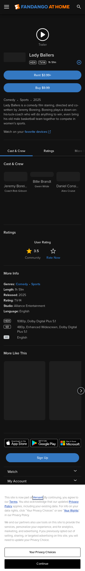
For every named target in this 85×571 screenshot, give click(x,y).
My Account (17, 481)
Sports (35, 284)
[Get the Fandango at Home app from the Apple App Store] (16, 444)
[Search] (79, 6)
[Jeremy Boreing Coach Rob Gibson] (16, 195)
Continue (42, 564)
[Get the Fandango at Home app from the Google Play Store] (44, 444)
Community (33, 258)
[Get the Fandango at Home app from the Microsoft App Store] (70, 444)
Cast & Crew (16, 151)
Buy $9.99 (42, 88)
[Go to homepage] (42, 6)
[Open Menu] (6, 7)
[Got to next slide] (81, 390)
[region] (42, 528)
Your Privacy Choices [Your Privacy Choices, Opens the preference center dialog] (42, 552)
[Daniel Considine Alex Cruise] (68, 195)
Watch (12, 471)
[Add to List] (79, 62)
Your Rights (71, 510)
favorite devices (38, 132)
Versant (38, 497)
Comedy (22, 284)
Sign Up (42, 458)
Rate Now (53, 258)
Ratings (49, 151)
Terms (13, 502)
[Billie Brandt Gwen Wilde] (42, 195)
